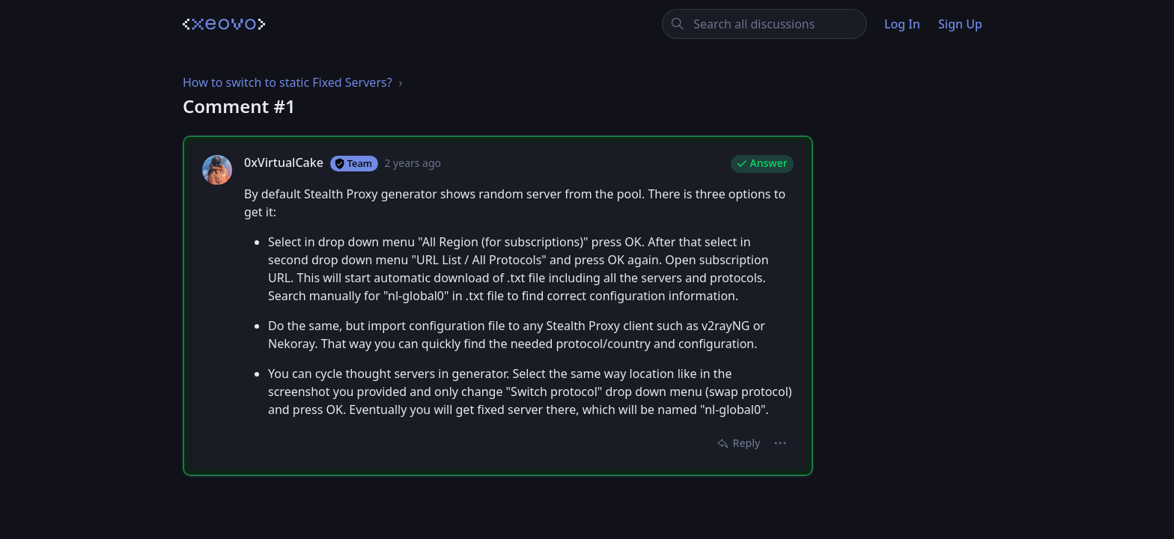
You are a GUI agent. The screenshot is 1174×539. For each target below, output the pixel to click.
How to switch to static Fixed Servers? (287, 83)
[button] (780, 443)
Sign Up (960, 24)
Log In (902, 24)
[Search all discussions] (765, 24)
